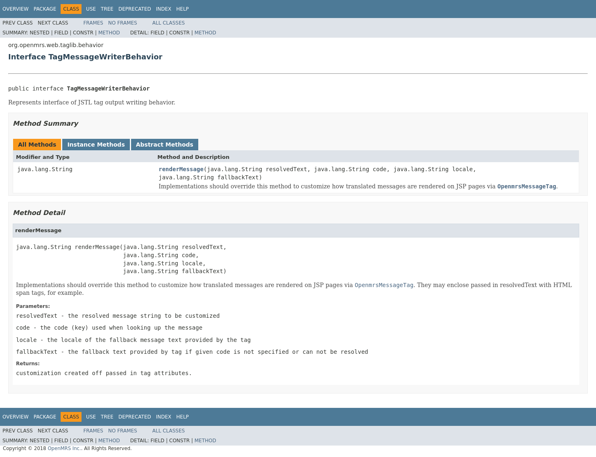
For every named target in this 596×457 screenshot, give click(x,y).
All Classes (168, 23)
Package (45, 9)
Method (109, 33)
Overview (15, 9)
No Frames (122, 23)
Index (164, 9)
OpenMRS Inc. (64, 448)
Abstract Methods (164, 144)
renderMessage (181, 169)
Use (91, 9)
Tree (107, 9)
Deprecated (134, 9)
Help (182, 9)
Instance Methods (96, 144)
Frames (93, 23)
